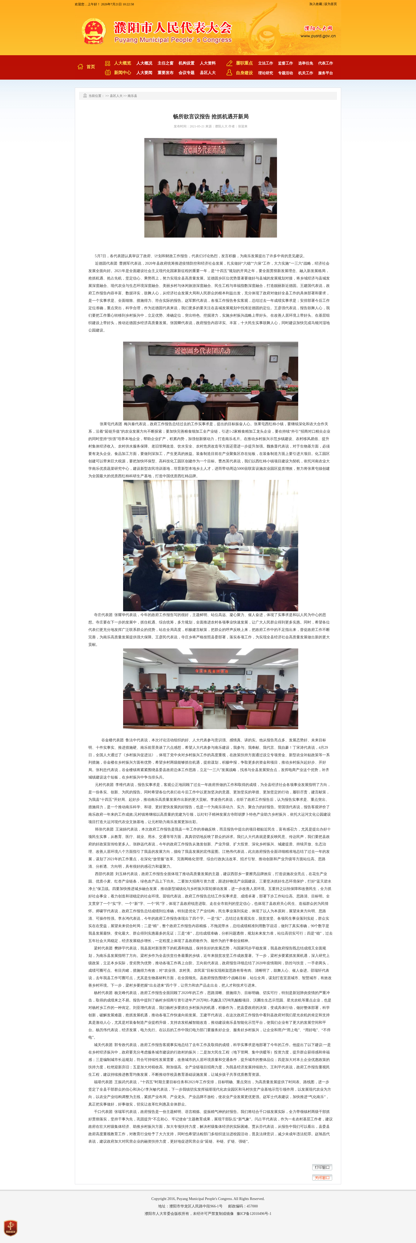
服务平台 (325, 73)
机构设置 (186, 63)
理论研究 (265, 73)
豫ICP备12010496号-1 (254, 1214)
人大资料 (208, 63)
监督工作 (285, 63)
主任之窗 (166, 63)
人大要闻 (144, 73)
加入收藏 (315, 4)
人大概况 (144, 63)
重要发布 (166, 73)
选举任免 (305, 63)
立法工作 (265, 63)
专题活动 (285, 73)
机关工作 (305, 73)
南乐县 (132, 96)
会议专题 (186, 73)
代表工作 (325, 63)
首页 (90, 66)
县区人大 (208, 73)
